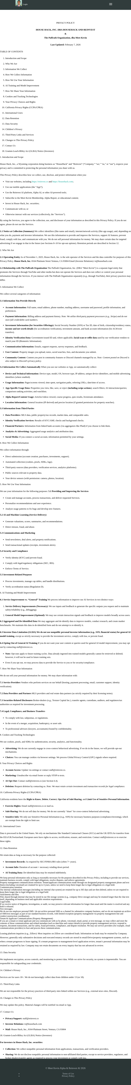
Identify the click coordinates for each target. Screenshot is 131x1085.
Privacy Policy (68, 1076)
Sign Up (27, 13)
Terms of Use (68, 1073)
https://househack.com (62, 181)
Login (25, 4)
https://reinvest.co (40, 181)
